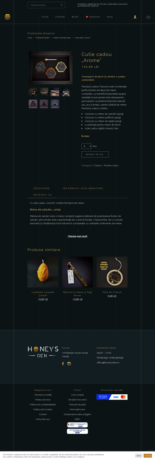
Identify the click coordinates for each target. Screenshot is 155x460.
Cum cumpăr (77, 395)
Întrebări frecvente (77, 399)
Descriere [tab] (42, 188)
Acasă (30, 38)
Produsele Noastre (43, 38)
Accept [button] (147, 456)
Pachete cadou (65, 38)
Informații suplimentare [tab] (83, 188)
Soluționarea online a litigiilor (77, 414)
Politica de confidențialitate (43, 404)
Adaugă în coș (95, 154)
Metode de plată (77, 404)
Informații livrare (77, 409)
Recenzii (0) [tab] (43, 195)
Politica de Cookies (43, 409)
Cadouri (56, 38)
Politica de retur (43, 399)
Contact (43, 414)
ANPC (77, 419)
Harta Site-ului (43, 419)
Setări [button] (139, 456)
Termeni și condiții (42, 395)
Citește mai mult (77, 236)
